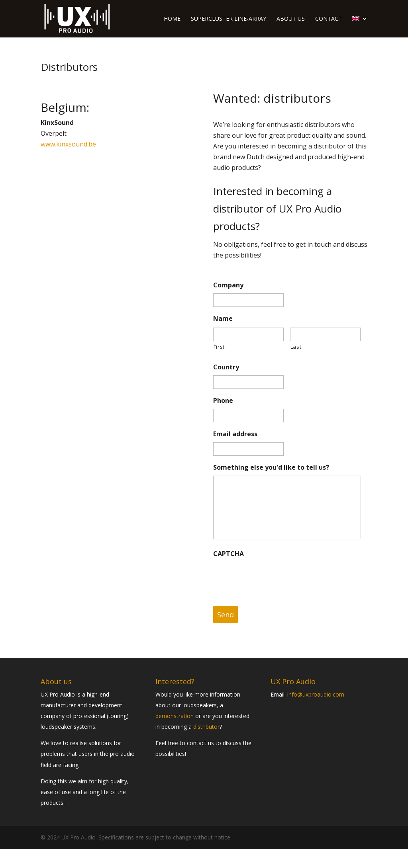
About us (291, 19)
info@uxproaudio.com (315, 694)
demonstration (174, 716)
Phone (223, 400)
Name (223, 318)
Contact (328, 19)
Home (172, 19)
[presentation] (273, 577)
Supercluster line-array (228, 19)
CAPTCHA (228, 554)
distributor (206, 726)
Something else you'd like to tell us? (271, 467)
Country (226, 367)
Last (296, 346)
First (219, 346)
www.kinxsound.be (68, 144)
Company (228, 285)
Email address (235, 434)
